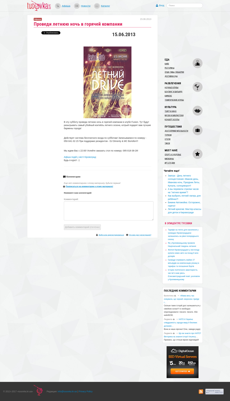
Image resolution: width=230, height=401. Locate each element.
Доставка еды (171, 76)
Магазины (169, 159)
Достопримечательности (176, 131)
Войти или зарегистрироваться (111, 235)
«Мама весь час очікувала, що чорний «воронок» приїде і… (181, 299)
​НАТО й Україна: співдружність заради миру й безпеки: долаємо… (180, 322)
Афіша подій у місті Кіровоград (80, 157)
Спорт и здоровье (173, 155)
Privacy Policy (85, 391)
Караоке (168, 96)
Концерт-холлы (172, 119)
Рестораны (169, 68)
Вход (161, 5)
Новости (85, 5)
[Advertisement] (186, 35)
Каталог (105, 5)
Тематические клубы (174, 100)
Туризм (168, 135)
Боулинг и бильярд (173, 92)
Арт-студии (170, 163)
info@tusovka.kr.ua (67, 391)
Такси (167, 143)
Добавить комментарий (82, 227)
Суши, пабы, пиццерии (174, 72)
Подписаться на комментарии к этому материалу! (89, 186)
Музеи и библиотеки (174, 115)
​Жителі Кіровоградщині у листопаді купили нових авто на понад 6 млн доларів (183, 253)
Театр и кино (170, 111)
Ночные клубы (171, 87)
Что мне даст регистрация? (140, 235)
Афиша (66, 5)
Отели (167, 139)
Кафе (167, 64)
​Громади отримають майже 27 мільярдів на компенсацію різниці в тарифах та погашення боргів (183, 263)
